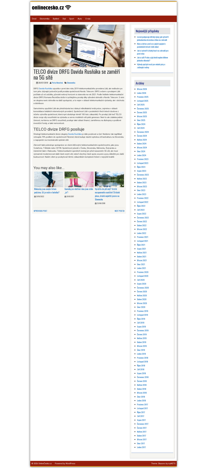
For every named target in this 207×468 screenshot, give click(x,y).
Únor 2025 (141, 120)
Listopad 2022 (142, 201)
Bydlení (56, 19)
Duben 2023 (141, 182)
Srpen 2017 (141, 420)
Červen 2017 (142, 427)
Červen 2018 (142, 381)
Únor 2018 (141, 396)
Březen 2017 (142, 439)
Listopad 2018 (142, 361)
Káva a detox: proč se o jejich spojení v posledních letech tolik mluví (151, 45)
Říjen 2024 (141, 124)
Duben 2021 (141, 256)
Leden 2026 (141, 92)
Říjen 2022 (141, 205)
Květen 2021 (142, 252)
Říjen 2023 (141, 166)
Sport (71, 19)
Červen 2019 (142, 334)
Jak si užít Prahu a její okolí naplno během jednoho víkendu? (152, 59)
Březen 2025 (142, 116)
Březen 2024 (142, 147)
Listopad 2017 (142, 408)
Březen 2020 (142, 303)
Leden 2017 (141, 447)
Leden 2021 (141, 268)
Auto (80, 19)
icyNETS (171, 463)
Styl (64, 19)
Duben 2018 (141, 388)
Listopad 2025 (142, 100)
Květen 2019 (142, 338)
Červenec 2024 (143, 131)
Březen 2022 (142, 229)
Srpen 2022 (141, 213)
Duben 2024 (141, 143)
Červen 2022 (142, 221)
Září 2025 (141, 104)
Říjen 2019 (141, 318)
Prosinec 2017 (142, 404)
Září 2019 (140, 322)
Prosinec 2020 (142, 272)
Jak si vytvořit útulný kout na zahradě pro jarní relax (152, 52)
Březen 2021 (142, 260)
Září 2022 (141, 209)
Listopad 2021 (142, 240)
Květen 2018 (142, 384)
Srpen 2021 (141, 248)
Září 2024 (141, 127)
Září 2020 (141, 279)
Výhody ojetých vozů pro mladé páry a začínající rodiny (151, 66)
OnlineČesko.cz (45, 463)
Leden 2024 (141, 155)
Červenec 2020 (143, 287)
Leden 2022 (141, 233)
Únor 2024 (141, 151)
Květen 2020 (142, 295)
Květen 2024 (142, 139)
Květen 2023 (142, 178)
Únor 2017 (141, 443)
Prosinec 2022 (142, 198)
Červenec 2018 (143, 377)
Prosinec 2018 (142, 357)
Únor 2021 (141, 264)
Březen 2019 (142, 345)
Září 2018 (140, 369)
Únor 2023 (141, 190)
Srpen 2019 (141, 326)
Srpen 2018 (141, 373)
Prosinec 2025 (142, 96)
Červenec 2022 (143, 217)
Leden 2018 (141, 400)
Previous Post (40, 210)
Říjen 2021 (141, 244)
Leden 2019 (141, 353)
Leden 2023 (141, 194)
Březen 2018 (142, 392)
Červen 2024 (142, 135)
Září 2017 (140, 416)
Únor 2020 (141, 307)
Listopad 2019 (142, 314)
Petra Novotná (57, 82)
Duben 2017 (141, 435)
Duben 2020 (141, 299)
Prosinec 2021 (142, 236)
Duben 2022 (141, 225)
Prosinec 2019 (142, 310)
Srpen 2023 (141, 170)
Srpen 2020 (141, 283)
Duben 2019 (141, 342)
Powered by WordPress (65, 463)
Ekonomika (44, 19)
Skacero (161, 463)
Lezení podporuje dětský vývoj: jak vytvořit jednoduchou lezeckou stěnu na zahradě (153, 38)
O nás (87, 19)
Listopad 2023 (142, 163)
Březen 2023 (142, 186)
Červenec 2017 (142, 423)
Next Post (120, 210)
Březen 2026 (142, 89)
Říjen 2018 (141, 365)
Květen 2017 (141, 431)
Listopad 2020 (142, 275)
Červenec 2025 (143, 108)
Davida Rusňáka (45, 88)
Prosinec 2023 (142, 159)
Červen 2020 (142, 291)
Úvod (34, 19)
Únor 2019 (141, 349)
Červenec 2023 (143, 174)
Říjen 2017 (141, 412)
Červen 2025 (142, 112)
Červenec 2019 (143, 330)
